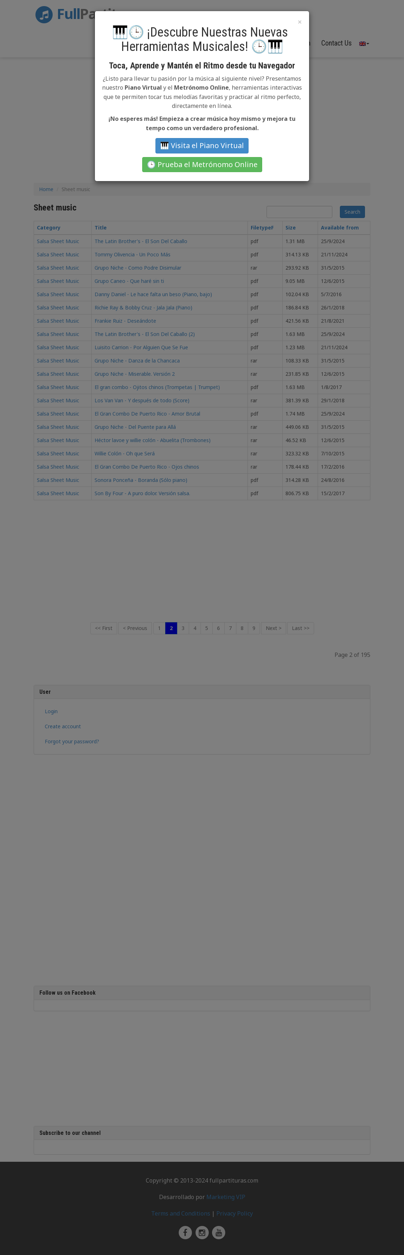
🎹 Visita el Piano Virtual (202, 145)
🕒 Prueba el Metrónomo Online (202, 164)
